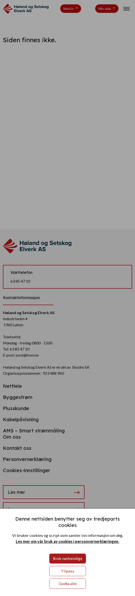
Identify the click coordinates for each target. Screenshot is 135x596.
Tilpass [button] (67, 571)
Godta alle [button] (67, 583)
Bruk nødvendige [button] (67, 558)
